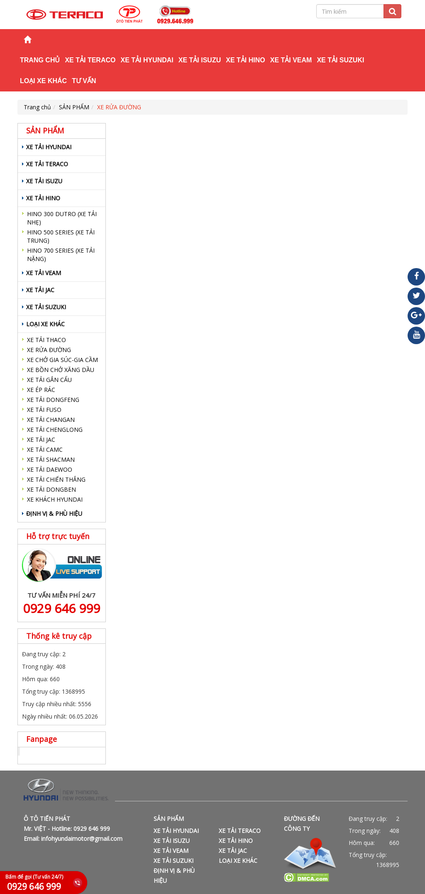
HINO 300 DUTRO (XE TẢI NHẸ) (62, 218)
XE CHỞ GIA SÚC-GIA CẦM (62, 360)
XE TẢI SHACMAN (51, 459)
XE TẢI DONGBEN (51, 489)
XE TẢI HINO (245, 60)
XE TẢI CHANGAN (51, 420)
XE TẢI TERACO (90, 60)
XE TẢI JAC (40, 290)
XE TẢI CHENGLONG (55, 429)
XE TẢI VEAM (291, 60)
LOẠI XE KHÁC (43, 80)
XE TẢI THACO (46, 340)
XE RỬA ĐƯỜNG (119, 107)
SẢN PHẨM (74, 107)
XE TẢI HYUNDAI (146, 60)
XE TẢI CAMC (45, 449)
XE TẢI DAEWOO (49, 469)
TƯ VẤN (84, 80)
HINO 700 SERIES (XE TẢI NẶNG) (61, 254)
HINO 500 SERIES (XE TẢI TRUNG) (61, 236)
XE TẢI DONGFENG (53, 400)
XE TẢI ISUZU (199, 60)
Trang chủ (40, 60)
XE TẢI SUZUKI (340, 60)
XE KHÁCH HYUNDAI (55, 499)
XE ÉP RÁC (41, 390)
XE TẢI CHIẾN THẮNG (56, 479)
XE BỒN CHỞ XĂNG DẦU (60, 370)
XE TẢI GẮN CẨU (49, 380)
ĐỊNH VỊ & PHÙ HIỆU (54, 513)
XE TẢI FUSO (44, 410)
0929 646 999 (61, 608)
